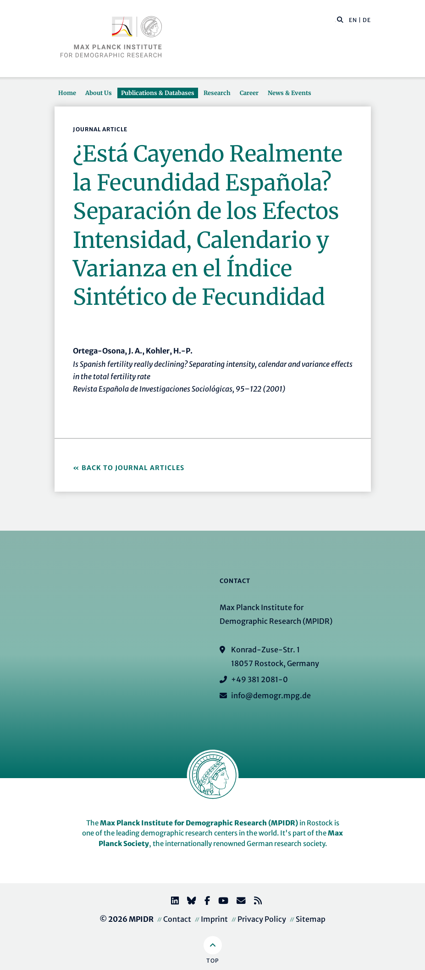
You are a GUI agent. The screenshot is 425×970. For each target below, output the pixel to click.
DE (367, 20)
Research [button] (217, 92)
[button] (340, 19)
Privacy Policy (261, 919)
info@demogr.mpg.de (271, 695)
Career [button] (249, 92)
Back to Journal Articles (133, 468)
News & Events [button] (289, 92)
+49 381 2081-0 (259, 679)
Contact (177, 919)
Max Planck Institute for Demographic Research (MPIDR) (199, 823)
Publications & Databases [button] (157, 92)
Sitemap (311, 919)
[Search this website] (335, 20)
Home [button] (67, 92)
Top (212, 960)
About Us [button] (98, 92)
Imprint (214, 919)
